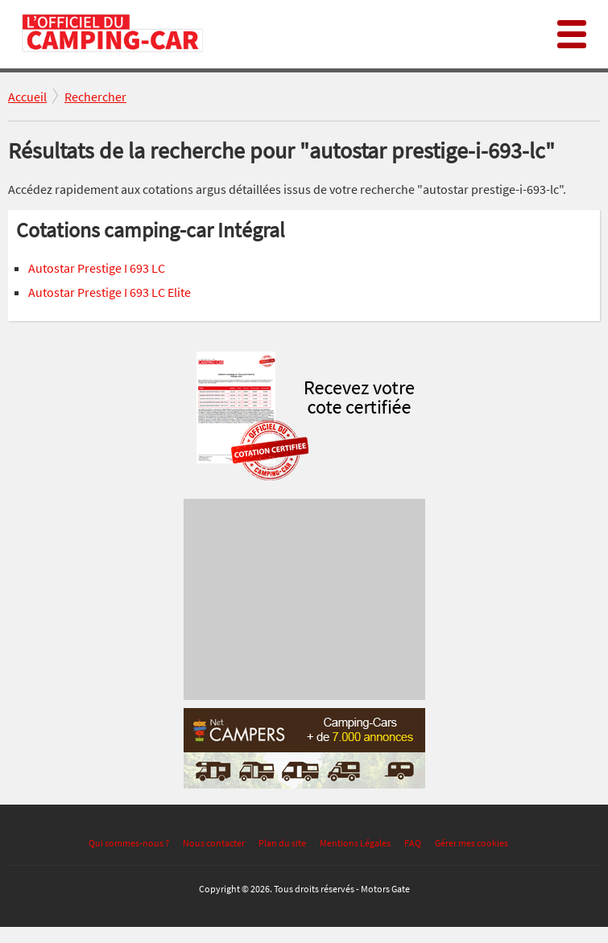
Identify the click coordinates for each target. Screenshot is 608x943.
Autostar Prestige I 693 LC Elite (109, 292)
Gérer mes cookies (471, 843)
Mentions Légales (355, 843)
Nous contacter (214, 843)
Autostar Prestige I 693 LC (96, 268)
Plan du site (282, 843)
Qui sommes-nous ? (129, 843)
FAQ (412, 843)
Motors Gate (385, 889)
